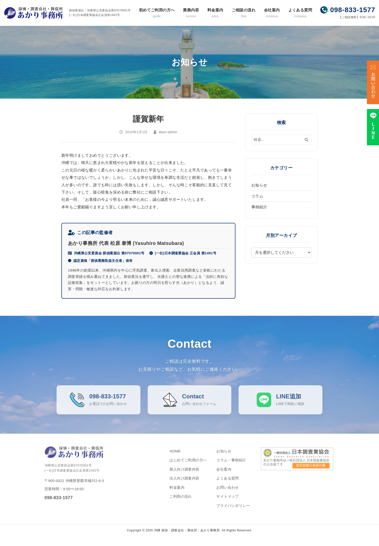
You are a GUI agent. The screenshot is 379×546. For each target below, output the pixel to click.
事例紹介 (259, 207)
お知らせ (259, 185)
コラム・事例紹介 (231, 466)
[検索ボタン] (306, 140)
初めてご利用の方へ (157, 13)
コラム (257, 196)
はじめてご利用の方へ (188, 466)
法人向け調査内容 (184, 484)
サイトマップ (227, 502)
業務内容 (191, 13)
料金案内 (215, 13)
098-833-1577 (352, 10)
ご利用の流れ (180, 502)
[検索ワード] (281, 140)
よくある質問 (300, 13)
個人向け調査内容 (184, 475)
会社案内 (272, 13)
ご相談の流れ (243, 13)
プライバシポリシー (233, 511)
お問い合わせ (227, 493)
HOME (175, 457)
